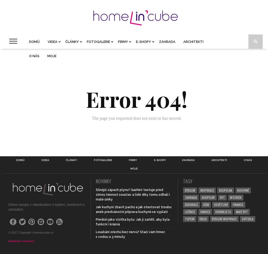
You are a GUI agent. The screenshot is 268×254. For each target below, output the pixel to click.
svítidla (247, 219)
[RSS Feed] (59, 222)
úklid (203, 219)
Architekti (193, 42)
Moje (51, 56)
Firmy (123, 42)
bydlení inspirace (224, 219)
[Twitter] (22, 222)
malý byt (242, 212)
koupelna (225, 190)
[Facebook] (13, 222)
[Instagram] (41, 222)
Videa (52, 42)
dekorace (191, 204)
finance (238, 204)
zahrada (191, 197)
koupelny (208, 197)
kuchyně (243, 190)
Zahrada (167, 42)
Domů (34, 42)
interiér (236, 197)
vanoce (205, 212)
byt (222, 197)
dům (206, 204)
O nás (34, 56)
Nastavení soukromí (21, 241)
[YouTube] (50, 222)
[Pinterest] (31, 222)
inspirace (207, 190)
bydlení (190, 190)
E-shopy (143, 42)
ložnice (190, 212)
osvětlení (221, 204)
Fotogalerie (98, 42)
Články (72, 42)
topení (189, 219)
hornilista (223, 212)
